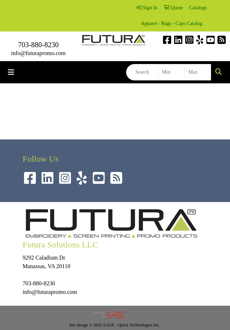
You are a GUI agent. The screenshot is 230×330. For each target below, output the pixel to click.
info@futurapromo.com (38, 53)
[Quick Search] (142, 72)
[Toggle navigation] (11, 72)
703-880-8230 (38, 45)
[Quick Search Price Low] (171, 72)
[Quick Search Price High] (198, 72)
